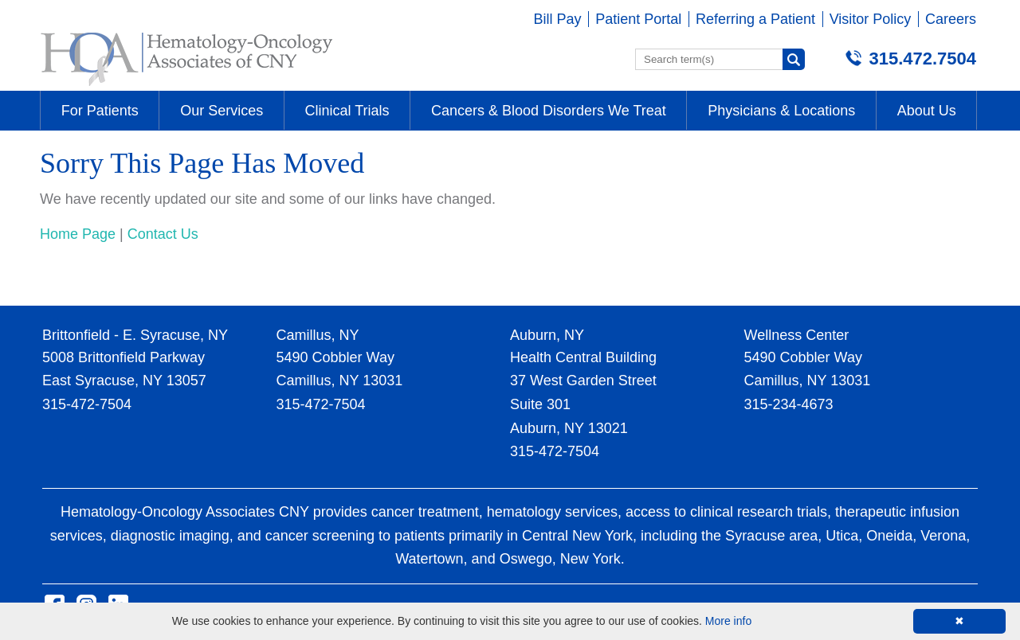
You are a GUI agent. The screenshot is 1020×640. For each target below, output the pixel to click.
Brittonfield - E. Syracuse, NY (135, 335)
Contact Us (163, 234)
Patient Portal (638, 19)
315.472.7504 (922, 58)
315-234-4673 (789, 404)
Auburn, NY (547, 335)
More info (728, 621)
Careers (950, 19)
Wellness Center (796, 335)
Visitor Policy (871, 19)
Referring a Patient (755, 19)
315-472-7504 (86, 404)
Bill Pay (558, 19)
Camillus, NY (318, 335)
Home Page (78, 234)
